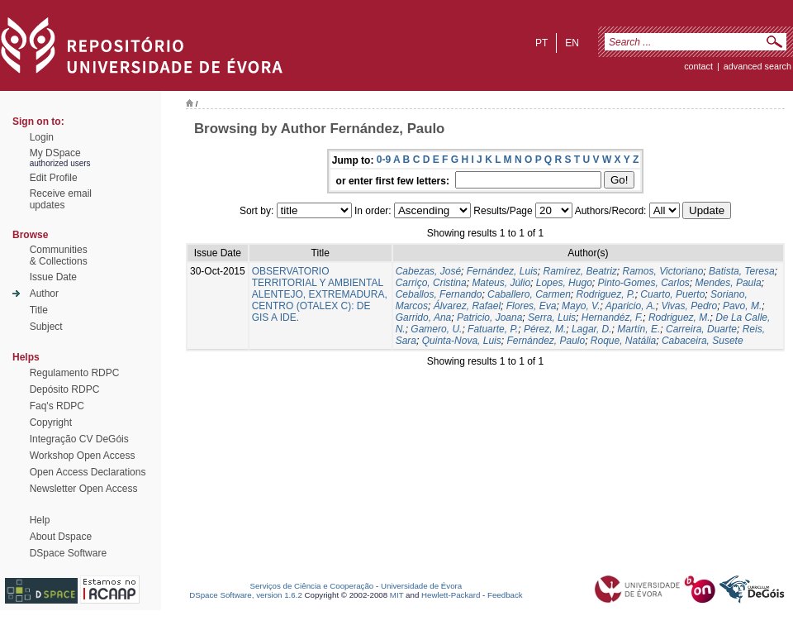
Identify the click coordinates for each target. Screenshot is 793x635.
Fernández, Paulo (545, 340)
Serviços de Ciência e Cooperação (312, 585)
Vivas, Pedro (689, 306)
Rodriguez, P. (605, 294)
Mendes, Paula (729, 283)
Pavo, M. (742, 306)
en (572, 43)
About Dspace (61, 536)
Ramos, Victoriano (663, 271)
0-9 (384, 159)
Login (42, 137)
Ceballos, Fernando (439, 294)
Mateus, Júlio (501, 283)
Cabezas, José (428, 271)
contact (698, 66)
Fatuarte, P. (493, 329)
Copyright (51, 422)
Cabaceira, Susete (702, 340)
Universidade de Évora (421, 585)
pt (541, 43)
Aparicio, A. (630, 306)
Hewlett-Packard (450, 594)
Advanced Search (757, 66)
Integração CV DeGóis (79, 439)
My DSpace (55, 153)
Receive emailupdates (61, 199)
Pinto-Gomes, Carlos (643, 283)
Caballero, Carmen (529, 294)
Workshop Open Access (82, 455)
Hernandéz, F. (612, 317)
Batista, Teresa (742, 271)
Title (39, 310)
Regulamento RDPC (75, 373)
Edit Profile (54, 178)
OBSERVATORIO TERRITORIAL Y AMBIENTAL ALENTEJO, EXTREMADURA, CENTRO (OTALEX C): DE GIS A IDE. (319, 294)
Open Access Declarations (88, 472)
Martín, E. (638, 329)
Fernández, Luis (502, 271)
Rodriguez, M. (679, 317)
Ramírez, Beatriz (579, 271)
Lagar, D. (592, 329)
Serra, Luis (552, 317)
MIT (397, 594)
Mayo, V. (581, 306)
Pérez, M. (545, 329)
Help (40, 520)
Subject (46, 326)
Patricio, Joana (489, 317)
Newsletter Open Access (84, 488)
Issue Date (53, 277)
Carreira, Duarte (701, 329)
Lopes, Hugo (564, 283)
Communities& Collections (59, 255)
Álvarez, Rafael (467, 306)
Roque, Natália (623, 340)
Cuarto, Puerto (672, 294)
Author (44, 293)
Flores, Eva (531, 306)
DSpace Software (68, 553)
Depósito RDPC (65, 389)
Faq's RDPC (57, 406)
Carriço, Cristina (431, 283)
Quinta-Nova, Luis (461, 340)
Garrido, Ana (424, 317)
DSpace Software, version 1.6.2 (245, 594)
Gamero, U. (436, 329)
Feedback (505, 594)
